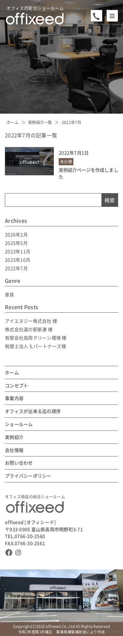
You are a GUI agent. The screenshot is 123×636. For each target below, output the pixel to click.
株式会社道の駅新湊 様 (29, 329)
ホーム (13, 122)
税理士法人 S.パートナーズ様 (35, 346)
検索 (109, 200)
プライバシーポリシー (28, 476)
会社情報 (14, 450)
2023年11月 (17, 251)
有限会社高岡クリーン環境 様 (36, 337)
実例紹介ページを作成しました (88, 173)
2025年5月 (16, 243)
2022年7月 (72, 122)
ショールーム (19, 424)
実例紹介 (14, 437)
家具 (9, 294)
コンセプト (16, 385)
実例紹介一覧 (40, 122)
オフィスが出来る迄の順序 (33, 411)
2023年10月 (17, 259)
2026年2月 (16, 234)
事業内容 (14, 398)
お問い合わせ (19, 463)
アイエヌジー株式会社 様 (31, 321)
